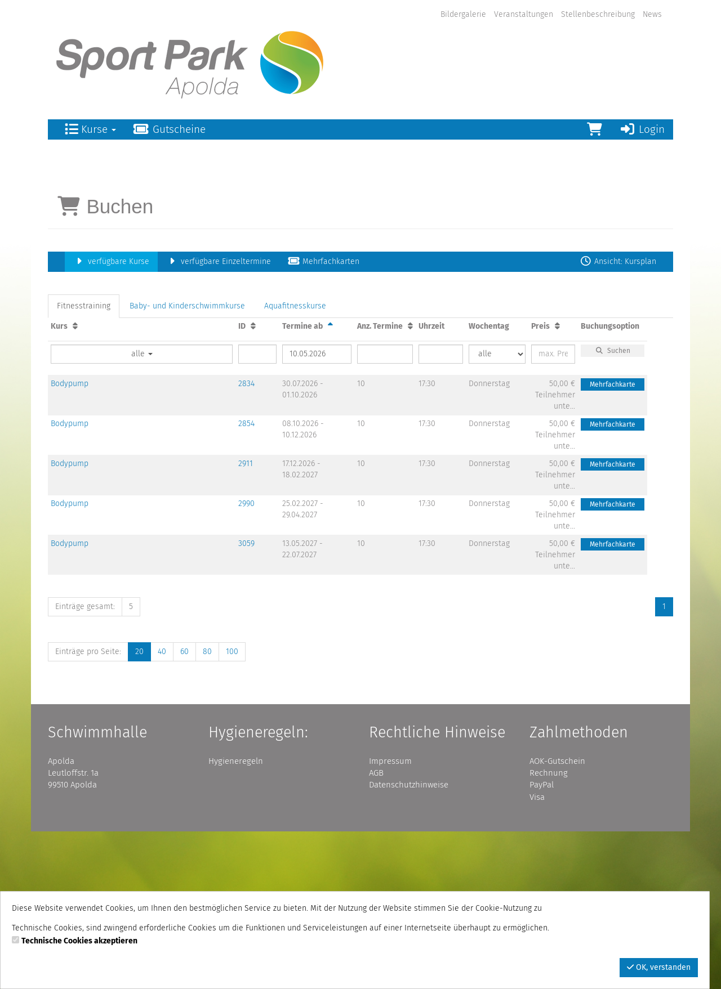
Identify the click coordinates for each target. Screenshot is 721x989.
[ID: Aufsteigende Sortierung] (253, 483)
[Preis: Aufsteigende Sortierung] (557, 483)
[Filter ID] (257, 511)
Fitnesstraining (83, 463)
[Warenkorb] (594, 129)
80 (207, 808)
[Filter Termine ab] (316, 511)
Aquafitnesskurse (295, 463)
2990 (246, 660)
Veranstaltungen (523, 14)
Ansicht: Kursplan (618, 418)
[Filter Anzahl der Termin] (385, 511)
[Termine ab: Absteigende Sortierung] (330, 483)
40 (162, 808)
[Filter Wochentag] (497, 511)
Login (642, 129)
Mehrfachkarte (612, 541)
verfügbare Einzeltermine (218, 418)
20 (139, 808)
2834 (246, 540)
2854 (246, 580)
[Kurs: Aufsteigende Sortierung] (75, 483)
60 (184, 808)
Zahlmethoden (578, 889)
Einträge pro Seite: (88, 808)
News (652, 14)
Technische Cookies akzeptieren (79, 941)
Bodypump (69, 540)
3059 (246, 700)
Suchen (612, 508)
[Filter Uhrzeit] (441, 511)
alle (142, 511)
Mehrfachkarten (323, 418)
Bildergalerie (463, 14)
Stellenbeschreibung (598, 14)
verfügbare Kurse (111, 418)
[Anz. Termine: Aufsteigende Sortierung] (410, 483)
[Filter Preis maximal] (553, 511)
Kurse (90, 129)
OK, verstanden (659, 967)
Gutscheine (169, 129)
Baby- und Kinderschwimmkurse (187, 463)
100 (232, 808)
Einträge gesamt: (85, 763)
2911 (245, 620)
